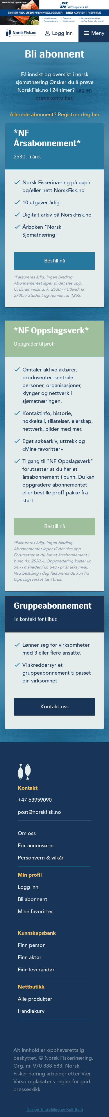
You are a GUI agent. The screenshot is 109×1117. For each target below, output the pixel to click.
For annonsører (36, 845)
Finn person (32, 945)
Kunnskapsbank (37, 933)
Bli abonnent (32, 899)
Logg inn (28, 887)
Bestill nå (54, 261)
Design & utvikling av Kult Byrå (54, 1109)
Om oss (27, 833)
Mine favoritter (35, 911)
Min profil (30, 875)
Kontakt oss (54, 706)
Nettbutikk (31, 987)
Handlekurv (31, 1011)
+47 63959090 (35, 800)
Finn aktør (30, 957)
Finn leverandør (36, 969)
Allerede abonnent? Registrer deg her (55, 114)
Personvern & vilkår (41, 858)
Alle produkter (35, 999)
